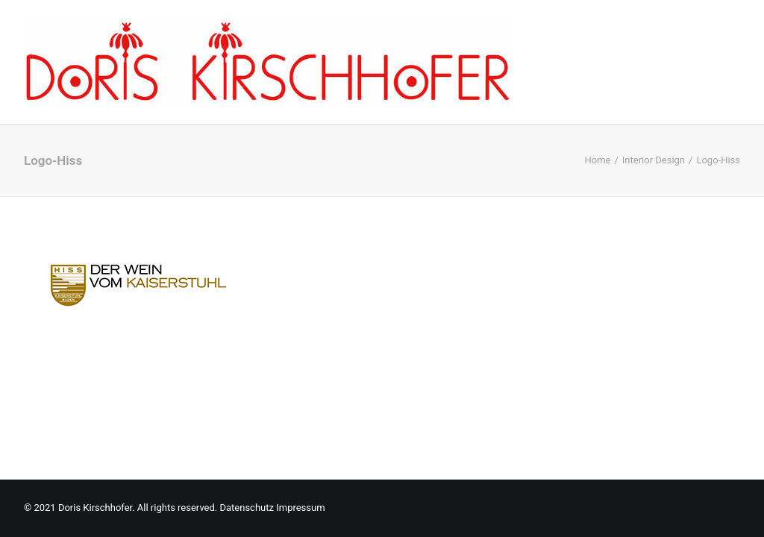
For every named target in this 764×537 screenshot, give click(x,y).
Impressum (300, 507)
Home (597, 160)
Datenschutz (246, 507)
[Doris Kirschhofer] (268, 62)
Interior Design (653, 160)
